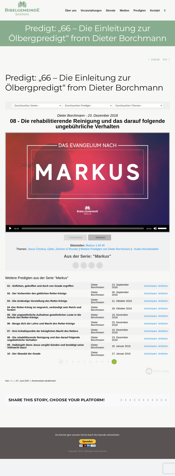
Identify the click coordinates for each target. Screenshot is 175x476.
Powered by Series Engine (157, 371)
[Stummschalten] (155, 228)
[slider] (83, 228)
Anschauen (76, 237)
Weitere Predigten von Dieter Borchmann (105, 249)
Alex (12, 380)
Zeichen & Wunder (67, 249)
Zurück (155, 59)
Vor (165, 59)
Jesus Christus (37, 249)
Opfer (50, 249)
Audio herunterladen (146, 249)
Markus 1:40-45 (95, 245)
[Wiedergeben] (10, 228)
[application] (87, 228)
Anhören (100, 237)
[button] (165, 10)
